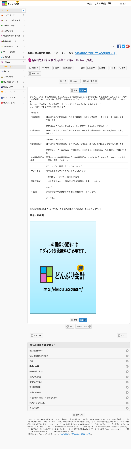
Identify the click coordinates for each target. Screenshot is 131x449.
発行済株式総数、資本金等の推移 (44, 398)
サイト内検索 (8, 51)
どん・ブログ (8, 92)
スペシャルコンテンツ (11, 46)
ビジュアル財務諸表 (10, 20)
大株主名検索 (8, 25)
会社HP (92, 68)
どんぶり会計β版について (81, 434)
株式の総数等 (35, 392)
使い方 (5, 71)
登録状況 (69, 68)
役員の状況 (34, 408)
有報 (113, 68)
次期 (81, 90)
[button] (124, 4)
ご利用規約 (65, 434)
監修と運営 (7, 87)
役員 (57, 68)
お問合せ (6, 62)
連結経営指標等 (36, 351)
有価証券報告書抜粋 (10, 36)
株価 (123, 68)
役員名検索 (7, 30)
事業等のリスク (36, 382)
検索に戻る (38, 335)
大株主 (47, 68)
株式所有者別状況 (37, 403)
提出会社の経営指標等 (39, 356)
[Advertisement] (78, 25)
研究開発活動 (35, 387)
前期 (75, 90)
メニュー (76, 81)
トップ (123, 335)
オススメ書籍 (8, 102)
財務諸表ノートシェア (11, 41)
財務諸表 (35, 68)
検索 (103, 68)
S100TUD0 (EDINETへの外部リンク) (95, 53)
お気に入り (35, 73)
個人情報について (9, 81)
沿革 (64, 81)
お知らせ (6, 57)
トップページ (8, 15)
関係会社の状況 (88, 81)
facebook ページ (9, 97)
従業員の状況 (35, 377)
